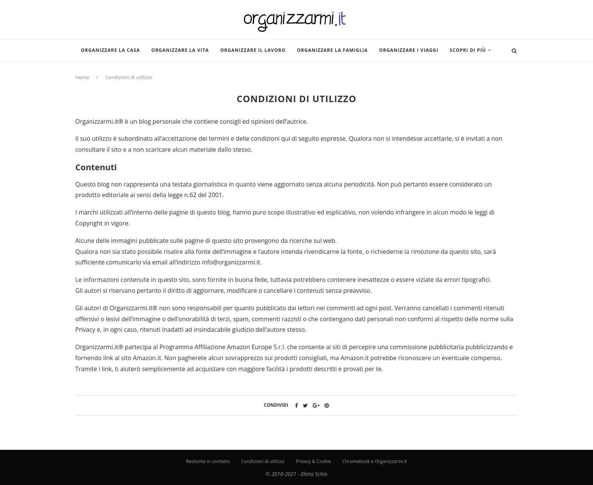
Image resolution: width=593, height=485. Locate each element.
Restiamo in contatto (208, 461)
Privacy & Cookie (313, 461)
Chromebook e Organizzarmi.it (374, 461)
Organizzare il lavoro (253, 50)
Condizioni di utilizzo (263, 461)
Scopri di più (468, 50)
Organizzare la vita (180, 50)
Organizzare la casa (110, 50)
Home (82, 77)
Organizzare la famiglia (332, 50)
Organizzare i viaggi (408, 50)
